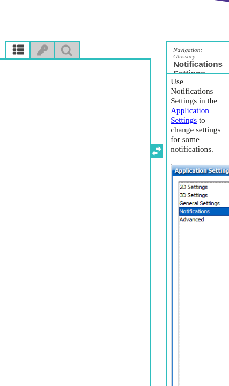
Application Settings (190, 115)
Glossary (184, 56)
